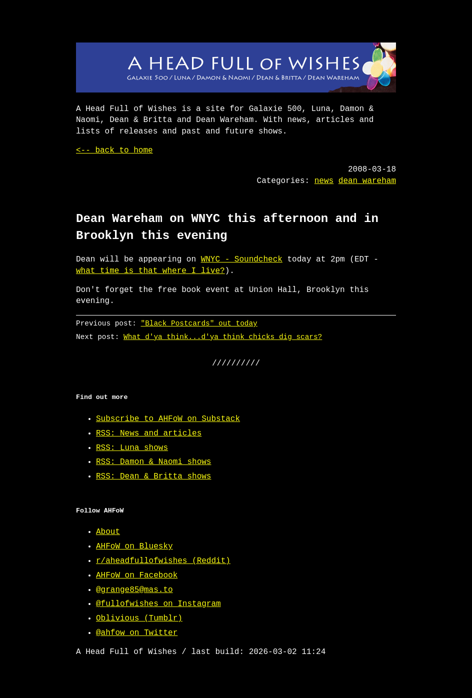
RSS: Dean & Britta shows (153, 476)
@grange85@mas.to (134, 590)
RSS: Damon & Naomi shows (153, 462)
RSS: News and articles (149, 433)
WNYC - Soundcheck (241, 259)
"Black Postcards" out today (199, 323)
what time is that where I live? (150, 271)
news (324, 181)
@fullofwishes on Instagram (158, 604)
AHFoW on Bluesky (134, 546)
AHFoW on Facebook (137, 575)
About (108, 532)
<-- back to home (114, 150)
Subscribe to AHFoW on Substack (168, 419)
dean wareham (367, 181)
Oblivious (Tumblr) (139, 618)
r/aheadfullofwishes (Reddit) (163, 561)
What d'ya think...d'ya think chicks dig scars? (223, 337)
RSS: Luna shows (132, 448)
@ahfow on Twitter (137, 633)
